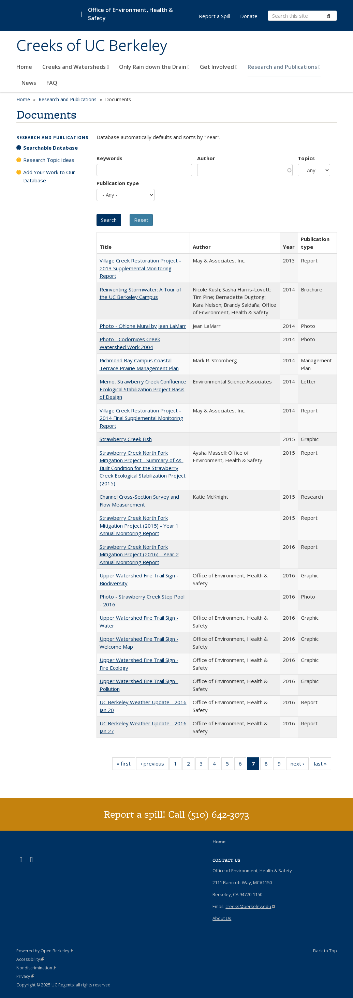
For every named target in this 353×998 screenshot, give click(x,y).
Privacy (25, 976)
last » (322, 765)
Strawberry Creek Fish (126, 439)
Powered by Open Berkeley (44, 951)
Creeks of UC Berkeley (91, 45)
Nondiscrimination (36, 968)
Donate (249, 16)
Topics (306, 158)
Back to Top (325, 951)
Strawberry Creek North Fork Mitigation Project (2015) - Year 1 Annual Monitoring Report (139, 525)
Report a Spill (214, 16)
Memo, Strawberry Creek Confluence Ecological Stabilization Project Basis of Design (143, 389)
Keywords (109, 158)
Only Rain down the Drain (154, 67)
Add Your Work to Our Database (49, 176)
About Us (221, 918)
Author (206, 158)
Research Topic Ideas (48, 159)
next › (300, 765)
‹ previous (154, 765)
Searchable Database (50, 147)
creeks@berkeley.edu (250, 906)
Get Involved (218, 67)
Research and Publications (284, 67)
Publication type (118, 183)
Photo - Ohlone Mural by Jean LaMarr (143, 325)
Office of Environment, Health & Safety (130, 14)
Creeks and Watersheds (75, 67)
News (28, 83)
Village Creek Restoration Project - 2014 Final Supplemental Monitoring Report (141, 418)
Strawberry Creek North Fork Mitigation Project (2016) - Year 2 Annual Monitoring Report (139, 554)
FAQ (51, 83)
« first (126, 765)
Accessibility (30, 959)
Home (24, 67)
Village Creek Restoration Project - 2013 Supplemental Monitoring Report (140, 268)
